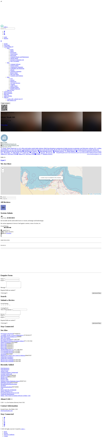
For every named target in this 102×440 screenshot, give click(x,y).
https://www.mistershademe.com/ (10, 145)
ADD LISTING (8, 96)
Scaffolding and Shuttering (17, 68)
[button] (62, 177)
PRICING (6, 94)
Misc (8, 48)
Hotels (12, 51)
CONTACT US (8, 91)
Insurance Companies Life (17, 60)
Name (3, 278)
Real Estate (13, 55)
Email (3, 280)
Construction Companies (16, 67)
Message (3, 288)
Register (6, 38)
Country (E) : (24, 152)
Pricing (6, 435)
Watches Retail (14, 58)
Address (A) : (26, 154)
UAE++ (23, 431)
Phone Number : (70, 151)
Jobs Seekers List (11, 100)
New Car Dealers (14, 61)
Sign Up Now (10, 90)
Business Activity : (59, 151)
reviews (8, 233)
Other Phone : (15, 152)
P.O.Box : (7, 152)
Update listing (5, 234)
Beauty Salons (14, 73)
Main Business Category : (30, 151)
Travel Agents (14, 54)
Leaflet (90, 194)
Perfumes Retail (14, 87)
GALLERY (7, 45)
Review (3, 316)
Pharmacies (13, 81)
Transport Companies (15, 71)
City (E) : (42, 152)
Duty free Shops (14, 74)
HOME (6, 44)
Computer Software (15, 64)
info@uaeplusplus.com (7, 412)
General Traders (14, 65)
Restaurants (13, 52)
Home (5, 433)
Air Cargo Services (15, 83)
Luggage (12, 84)
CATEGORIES (8, 46)
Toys (11, 78)
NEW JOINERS (8, 93)
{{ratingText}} (4, 309)
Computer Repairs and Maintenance (19, 57)
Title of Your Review (6, 311)
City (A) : (49, 152)
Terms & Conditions (9, 436)
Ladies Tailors (14, 86)
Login (5, 37)
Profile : (51, 150)
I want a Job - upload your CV (15, 99)
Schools (12, 70)
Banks (12, 49)
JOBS (6, 97)
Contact (6, 438)
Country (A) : (34, 152)
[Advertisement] (49, 13)
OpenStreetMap (97, 194)
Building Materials (15, 88)
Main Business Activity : (45, 151)
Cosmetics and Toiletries (16, 75)
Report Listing (5, 236)
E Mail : (38, 154)
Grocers (12, 80)
